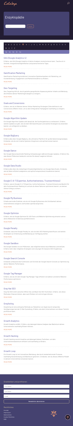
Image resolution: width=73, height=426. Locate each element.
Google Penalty (10, 228)
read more (8, 66)
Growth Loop (9, 351)
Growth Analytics (11, 321)
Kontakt (6, 410)
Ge (10, 52)
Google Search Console (14, 258)
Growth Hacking (11, 336)
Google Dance (10, 150)
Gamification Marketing (14, 73)
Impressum (7, 412)
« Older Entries (8, 367)
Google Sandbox (11, 243)
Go (13, 52)
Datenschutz (8, 415)
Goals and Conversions (14, 103)
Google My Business (13, 198)
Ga (6, 52)
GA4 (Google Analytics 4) (15, 58)
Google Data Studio (12, 165)
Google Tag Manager (13, 273)
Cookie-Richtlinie (9, 417)
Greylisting (9, 303)
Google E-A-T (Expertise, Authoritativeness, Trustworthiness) (32, 180)
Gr (16, 52)
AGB (5, 419)
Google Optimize (11, 213)
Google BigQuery (11, 135)
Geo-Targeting (10, 88)
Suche (30, 26)
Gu (20, 52)
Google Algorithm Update (15, 118)
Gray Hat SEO (10, 288)
